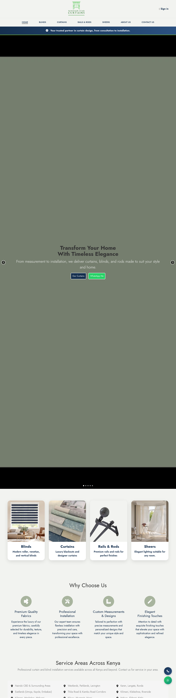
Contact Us (148, 22)
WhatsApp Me (97, 276)
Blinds (42, 22)
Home (25, 22)
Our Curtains (78, 276)
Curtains (62, 22)
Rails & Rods (84, 22)
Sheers (106, 22)
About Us (126, 22)
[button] (83, 485)
